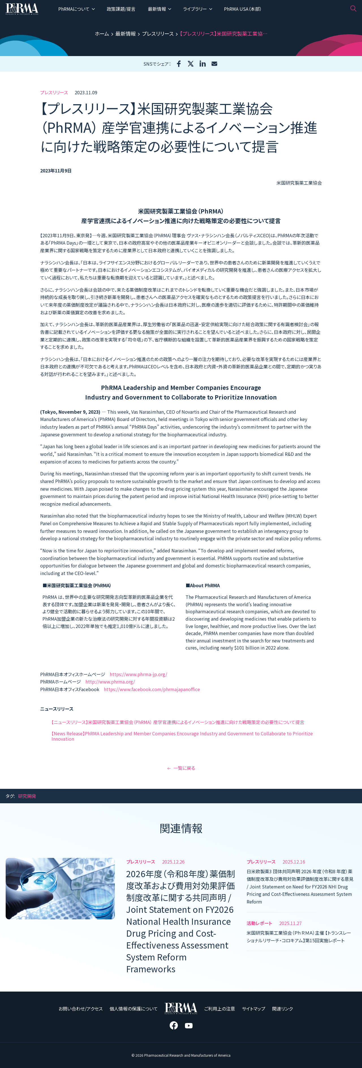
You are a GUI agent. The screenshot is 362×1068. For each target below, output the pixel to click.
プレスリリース (158, 33)
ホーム (102, 33)
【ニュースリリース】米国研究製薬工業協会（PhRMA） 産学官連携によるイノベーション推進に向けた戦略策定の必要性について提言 (177, 722)
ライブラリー (197, 8)
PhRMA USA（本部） (243, 8)
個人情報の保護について (133, 1008)
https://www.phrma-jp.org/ (138, 674)
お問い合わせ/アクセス (81, 1008)
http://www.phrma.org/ (110, 681)
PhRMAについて (76, 8)
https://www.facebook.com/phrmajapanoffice (152, 689)
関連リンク (282, 1008)
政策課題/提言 (121, 8)
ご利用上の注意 (219, 1008)
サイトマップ (253, 1008)
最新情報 (159, 8)
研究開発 (27, 796)
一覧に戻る (181, 767)
